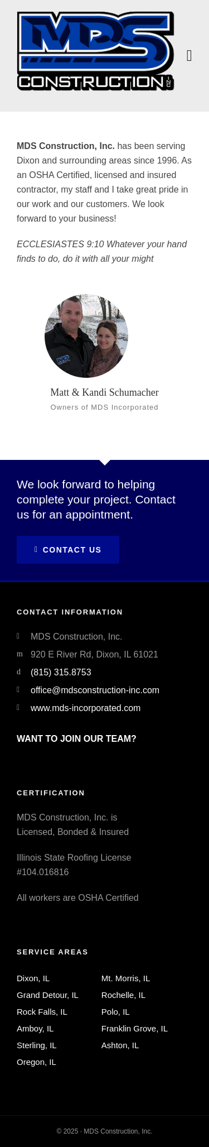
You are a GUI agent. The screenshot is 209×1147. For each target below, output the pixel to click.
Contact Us (68, 549)
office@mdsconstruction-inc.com (95, 690)
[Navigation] (189, 56)
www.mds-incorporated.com (85, 708)
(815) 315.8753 (61, 672)
